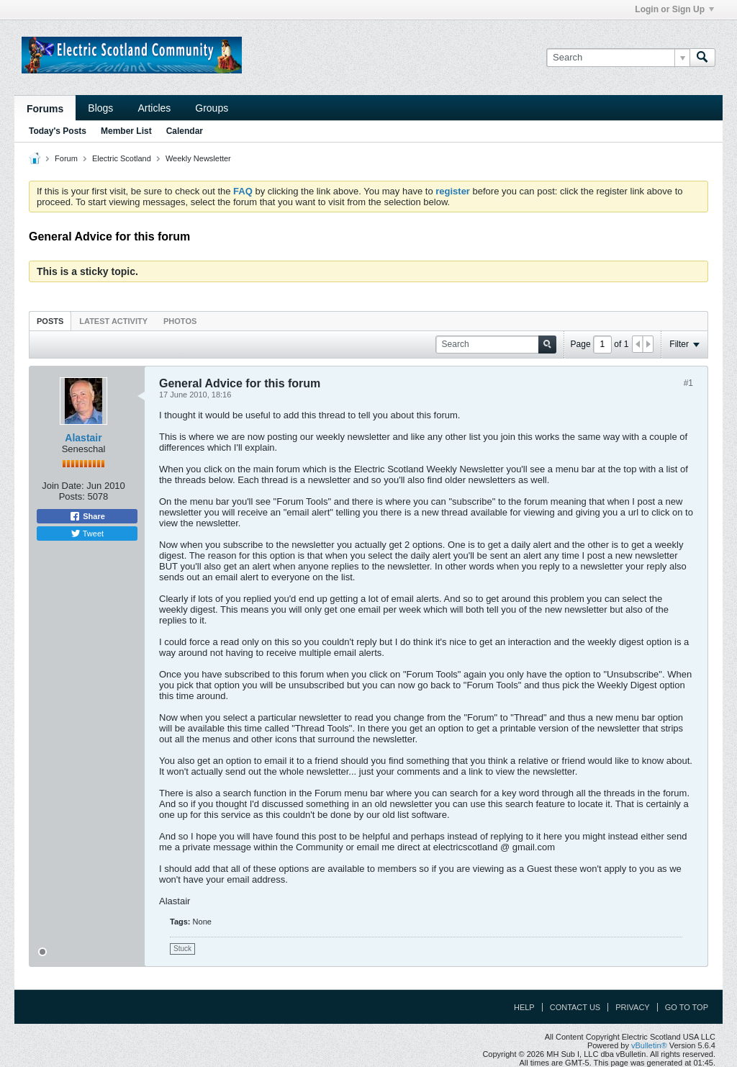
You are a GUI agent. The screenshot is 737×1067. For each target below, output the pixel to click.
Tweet (87, 533)
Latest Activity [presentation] (113, 321)
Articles (154, 108)
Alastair (83, 438)
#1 (688, 383)
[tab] (50, 320)
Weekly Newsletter (198, 158)
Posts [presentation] (50, 321)
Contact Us (575, 1007)
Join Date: (63, 485)
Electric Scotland (121, 158)
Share (87, 516)
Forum (66, 158)
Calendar (184, 131)
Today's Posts (57, 131)
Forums (45, 108)
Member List (126, 131)
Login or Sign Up (674, 9)
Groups (211, 108)
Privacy (632, 1007)
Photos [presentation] (179, 321)
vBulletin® (649, 1045)
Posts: (72, 496)
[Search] (617, 57)
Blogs (100, 108)
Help (524, 1007)
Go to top (686, 1007)
